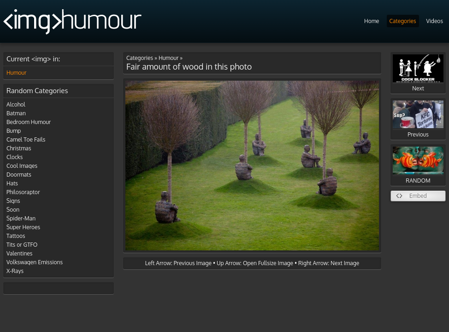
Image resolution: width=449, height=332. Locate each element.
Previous (418, 119)
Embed (418, 195)
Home (371, 21)
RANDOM (418, 165)
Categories (403, 21)
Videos (434, 21)
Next (418, 73)
